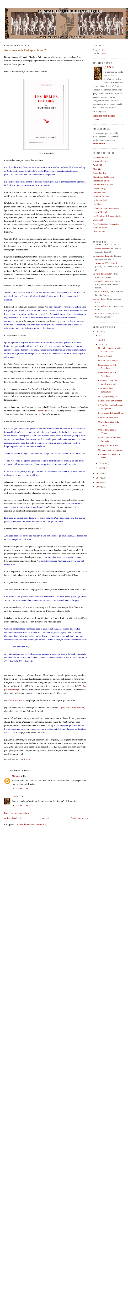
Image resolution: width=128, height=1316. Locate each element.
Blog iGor (97, 169)
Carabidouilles (99, 173)
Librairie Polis (99, 299)
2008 (98, 486)
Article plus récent (12, 818)
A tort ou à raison (100, 161)
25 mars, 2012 (21, 788)
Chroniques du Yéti (101, 180)
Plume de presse (100, 227)
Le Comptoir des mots (103, 256)
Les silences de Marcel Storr (111, 413)
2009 (98, 482)
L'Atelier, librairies (101, 248)
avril (101, 340)
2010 (98, 477)
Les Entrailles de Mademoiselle (107, 216)
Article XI (97, 165)
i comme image (99, 188)
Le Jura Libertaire (101, 212)
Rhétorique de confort (108, 417)
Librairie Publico (100, 306)
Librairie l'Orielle (100, 291)
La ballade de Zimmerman (110, 400)
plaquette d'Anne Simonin (72, 707)
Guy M (103, 53)
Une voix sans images (108, 360)
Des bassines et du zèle (103, 184)
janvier (102, 467)
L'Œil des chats (99, 192)
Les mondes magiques (103, 281)
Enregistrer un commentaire (16, 813)
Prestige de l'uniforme (108, 445)
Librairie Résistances (102, 313)
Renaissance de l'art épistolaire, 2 (25, 50)
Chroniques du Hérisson (103, 177)
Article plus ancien (79, 818)
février (102, 463)
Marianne (16, 776)
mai (101, 335)
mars (101, 344)
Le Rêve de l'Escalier (102, 273)
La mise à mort (105, 356)
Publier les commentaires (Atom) (32, 824)
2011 (98, 473)
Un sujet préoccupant (107, 396)
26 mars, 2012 (21, 805)
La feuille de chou (101, 196)
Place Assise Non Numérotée (106, 224)
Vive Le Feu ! (99, 231)
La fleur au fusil (100, 200)
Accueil (45, 818)
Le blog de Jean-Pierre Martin (106, 208)
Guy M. (15, 796)
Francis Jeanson (14, 700)
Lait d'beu (97, 204)
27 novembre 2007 (101, 157)
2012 (98, 331)
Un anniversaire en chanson (110, 450)
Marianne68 (98, 220)
